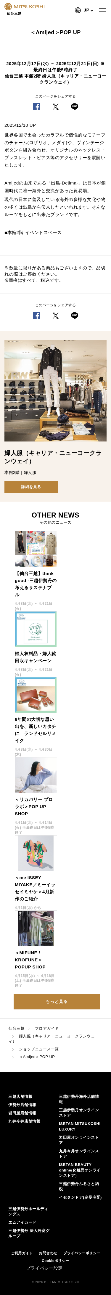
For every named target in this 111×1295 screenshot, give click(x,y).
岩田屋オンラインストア (79, 1140)
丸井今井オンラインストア (79, 1154)
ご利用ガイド (22, 1253)
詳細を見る (31, 487)
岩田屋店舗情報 (22, 1113)
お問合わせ (48, 1253)
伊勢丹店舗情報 (22, 1105)
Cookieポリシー (55, 1261)
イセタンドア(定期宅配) (80, 1197)
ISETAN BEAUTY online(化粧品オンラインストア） (80, 1169)
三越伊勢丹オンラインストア (79, 1113)
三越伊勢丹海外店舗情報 (79, 1099)
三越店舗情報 (20, 1096)
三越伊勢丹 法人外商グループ (28, 1233)
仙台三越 (17, 1028)
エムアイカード (22, 1222)
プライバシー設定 (44, 1268)
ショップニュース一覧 (39, 1049)
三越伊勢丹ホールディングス (28, 1211)
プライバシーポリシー (81, 1253)
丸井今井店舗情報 (24, 1121)
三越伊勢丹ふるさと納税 (79, 1186)
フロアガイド (47, 1028)
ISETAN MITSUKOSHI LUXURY (79, 1126)
